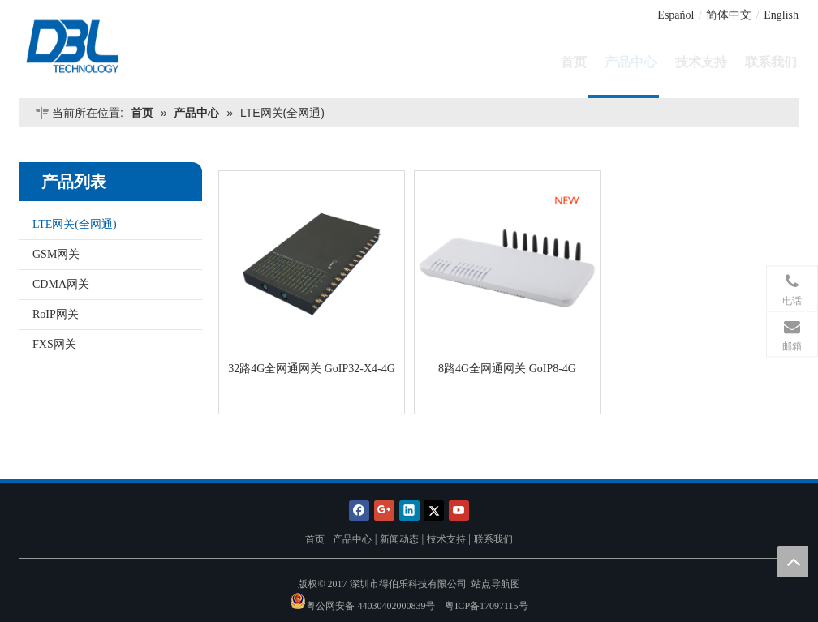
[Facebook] (359, 510)
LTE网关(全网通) (74, 224)
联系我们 (493, 539)
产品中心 (352, 539)
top (792, 561)
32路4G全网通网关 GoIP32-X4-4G (311, 368)
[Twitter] (434, 510)
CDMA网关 (60, 284)
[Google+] (384, 510)
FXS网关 (54, 344)
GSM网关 (56, 254)
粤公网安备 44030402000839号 (370, 605)
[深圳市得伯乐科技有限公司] (110, 45)
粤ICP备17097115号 (486, 605)
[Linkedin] (409, 510)
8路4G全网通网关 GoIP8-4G (507, 368)
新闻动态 (399, 539)
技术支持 (446, 539)
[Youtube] (459, 510)
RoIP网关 (55, 314)
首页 (315, 539)
